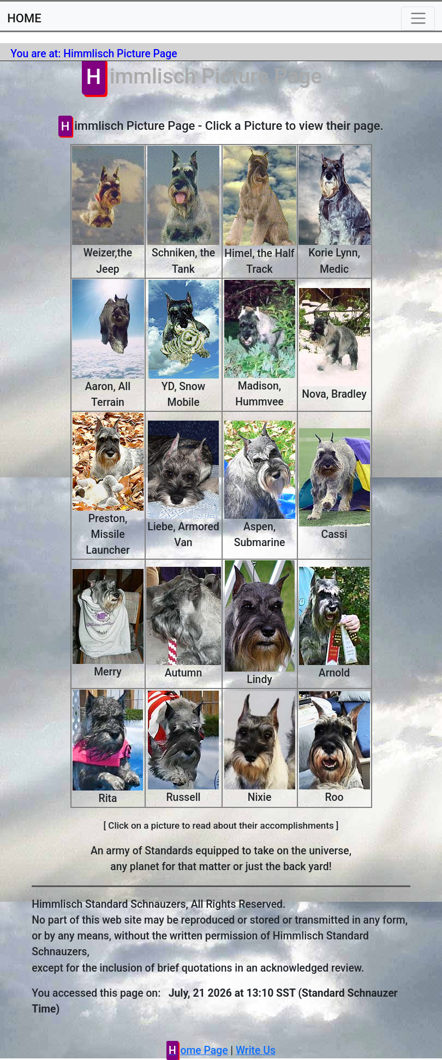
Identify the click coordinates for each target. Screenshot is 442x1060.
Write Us (256, 1050)
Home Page (198, 1050)
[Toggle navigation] (417, 19)
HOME (24, 18)
